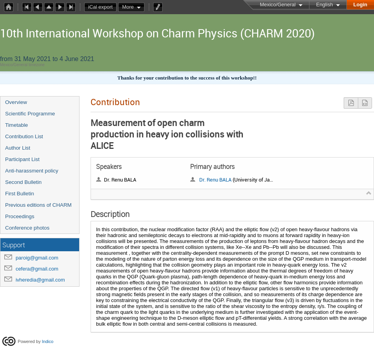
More (128, 7)
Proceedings (19, 216)
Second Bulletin (23, 182)
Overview (16, 102)
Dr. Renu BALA (215, 179)
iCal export (102, 7)
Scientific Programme (30, 114)
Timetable (16, 125)
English (324, 4)
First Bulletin (19, 194)
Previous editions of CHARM (38, 205)
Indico (47, 341)
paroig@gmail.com (37, 258)
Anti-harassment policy (31, 171)
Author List (17, 148)
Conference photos (27, 228)
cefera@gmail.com (37, 269)
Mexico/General (278, 4)
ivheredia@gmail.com (40, 280)
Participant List (22, 159)
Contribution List (24, 136)
